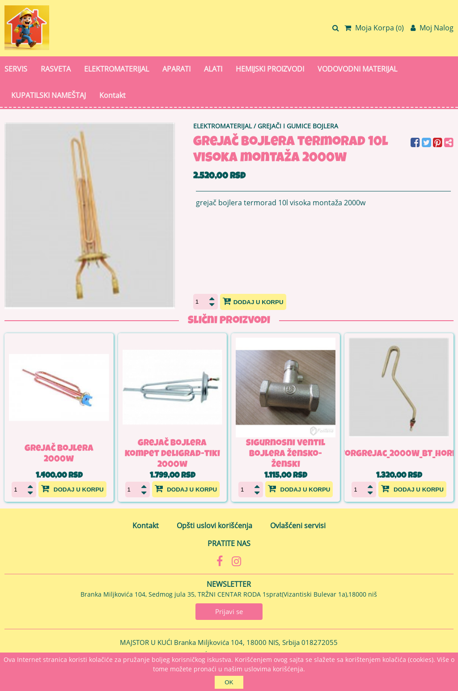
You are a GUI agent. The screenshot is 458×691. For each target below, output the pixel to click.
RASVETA (56, 69)
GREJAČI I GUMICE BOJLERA (298, 126)
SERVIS (15, 69)
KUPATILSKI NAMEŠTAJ (48, 95)
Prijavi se (229, 611)
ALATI (213, 69)
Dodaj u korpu (253, 301)
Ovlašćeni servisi (298, 525)
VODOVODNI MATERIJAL (357, 69)
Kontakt (112, 95)
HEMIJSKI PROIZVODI (270, 69)
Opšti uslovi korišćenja (214, 525)
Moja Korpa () (374, 28)
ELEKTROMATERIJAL (116, 69)
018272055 (319, 642)
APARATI (176, 69)
